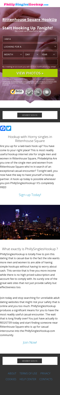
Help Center (28, 379)
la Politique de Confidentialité (22, 81)
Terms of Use (28, 373)
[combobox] (30, 39)
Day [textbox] (27, 54)
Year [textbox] (44, 54)
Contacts (45, 379)
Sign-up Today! (30, 194)
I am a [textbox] (7, 38)
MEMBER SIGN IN (29, 115)
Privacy (45, 373)
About (12, 373)
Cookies (11, 379)
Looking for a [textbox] (12, 46)
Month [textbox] (8, 54)
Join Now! (30, 342)
